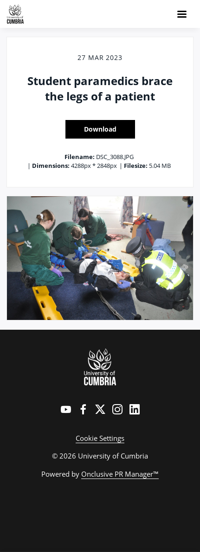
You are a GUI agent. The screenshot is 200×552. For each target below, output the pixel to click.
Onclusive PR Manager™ (120, 474)
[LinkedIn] (134, 409)
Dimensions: (51, 165)
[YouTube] (66, 409)
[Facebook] (83, 409)
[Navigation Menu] (182, 14)
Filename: (80, 157)
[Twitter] (100, 409)
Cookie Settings (100, 438)
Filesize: (136, 165)
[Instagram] (117, 409)
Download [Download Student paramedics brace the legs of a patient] (100, 129)
